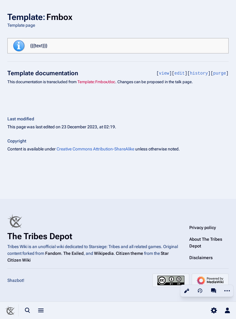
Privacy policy (202, 227)
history (199, 73)
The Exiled (73, 253)
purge (219, 73)
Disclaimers (201, 257)
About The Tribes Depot (205, 242)
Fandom (53, 253)
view (164, 73)
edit (180, 73)
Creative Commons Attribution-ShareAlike (95, 148)
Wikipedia (104, 253)
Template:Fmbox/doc (96, 82)
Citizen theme (129, 253)
